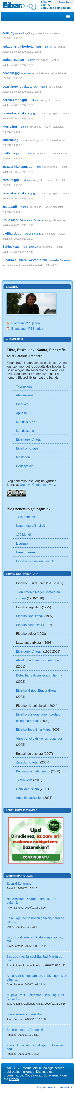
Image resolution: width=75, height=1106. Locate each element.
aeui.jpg (8, 33)
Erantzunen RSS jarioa (27, 328)
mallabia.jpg (11, 153)
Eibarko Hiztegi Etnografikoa (36, 690)
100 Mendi (23, 534)
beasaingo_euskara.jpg (19, 86)
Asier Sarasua (35, 220)
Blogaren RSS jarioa (25, 323)
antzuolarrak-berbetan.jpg (21, 46)
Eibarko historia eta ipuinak (35, 561)
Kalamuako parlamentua (33, 771)
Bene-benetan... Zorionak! (25, 1029)
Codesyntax (24, 466)
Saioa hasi (64, 2)
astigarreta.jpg (13, 59)
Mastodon (23, 457)
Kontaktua (65, 1087)
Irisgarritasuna (46, 1087)
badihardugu (11, 233)
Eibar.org (22, 404)
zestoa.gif (9, 206)
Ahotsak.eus (24, 395)
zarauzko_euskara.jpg (18, 193)
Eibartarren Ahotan (29, 439)
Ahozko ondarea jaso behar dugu (39, 660)
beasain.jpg (11, 73)
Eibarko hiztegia (27, 448)
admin (21, 33)
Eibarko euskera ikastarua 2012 (25, 260)
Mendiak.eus (25, 430)
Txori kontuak (25, 517)
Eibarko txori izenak (30, 616)
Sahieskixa (10, 246)
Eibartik (12, 286)
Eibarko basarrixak (29, 625)
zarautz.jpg (10, 180)
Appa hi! (22, 413)
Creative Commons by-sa (37, 484)
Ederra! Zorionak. (19, 883)
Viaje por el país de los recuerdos (39, 738)
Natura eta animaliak (30, 525)
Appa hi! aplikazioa (29, 797)
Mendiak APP (25, 421)
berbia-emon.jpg (14, 100)
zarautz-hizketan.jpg (17, 166)
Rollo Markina (12, 220)
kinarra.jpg (10, 140)
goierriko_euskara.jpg (18, 113)
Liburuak (22, 543)
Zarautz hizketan (27, 762)
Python (14, 1079)
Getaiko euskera (27, 789)
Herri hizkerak (26, 552)
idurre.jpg (9, 126)
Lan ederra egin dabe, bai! (25, 1014)
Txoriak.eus (24, 386)
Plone (63, 1075)
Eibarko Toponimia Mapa (33, 729)
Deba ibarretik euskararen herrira (39, 675)
